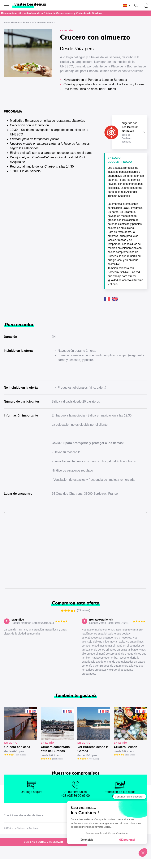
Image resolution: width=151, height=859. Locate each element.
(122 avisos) (130, 766)
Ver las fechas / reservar (87, 99)
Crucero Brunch (125, 757)
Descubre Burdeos (21, 22)
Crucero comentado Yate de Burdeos (55, 759)
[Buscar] (136, 5)
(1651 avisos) (57, 770)
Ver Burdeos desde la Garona (93, 759)
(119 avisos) (21, 766)
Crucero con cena (17, 757)
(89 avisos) (140, 99)
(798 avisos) (94, 770)
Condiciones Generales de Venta (23, 826)
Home (7, 22)
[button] (24, 73)
